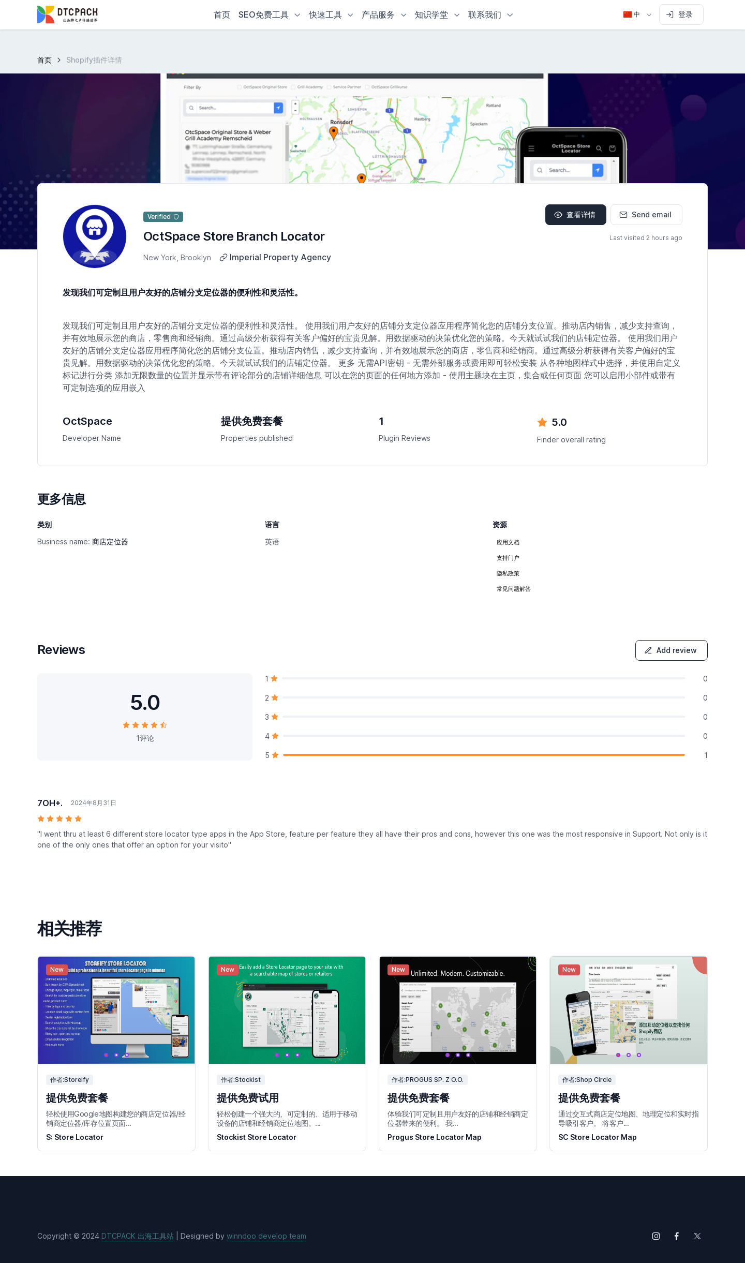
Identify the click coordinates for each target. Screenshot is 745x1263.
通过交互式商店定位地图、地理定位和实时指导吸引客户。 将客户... (628, 1118)
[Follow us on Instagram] (656, 1236)
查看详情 (574, 214)
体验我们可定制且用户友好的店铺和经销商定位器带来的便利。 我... (458, 1118)
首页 (44, 59)
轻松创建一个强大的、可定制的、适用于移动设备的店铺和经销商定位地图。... (287, 1118)
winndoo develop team (266, 1235)
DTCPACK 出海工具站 (137, 1235)
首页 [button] (222, 14)
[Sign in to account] (681, 14)
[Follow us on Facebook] (676, 1236)
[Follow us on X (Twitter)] (697, 1236)
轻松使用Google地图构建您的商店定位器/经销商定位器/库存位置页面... (115, 1118)
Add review (670, 650)
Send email (645, 214)
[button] (269, 14)
